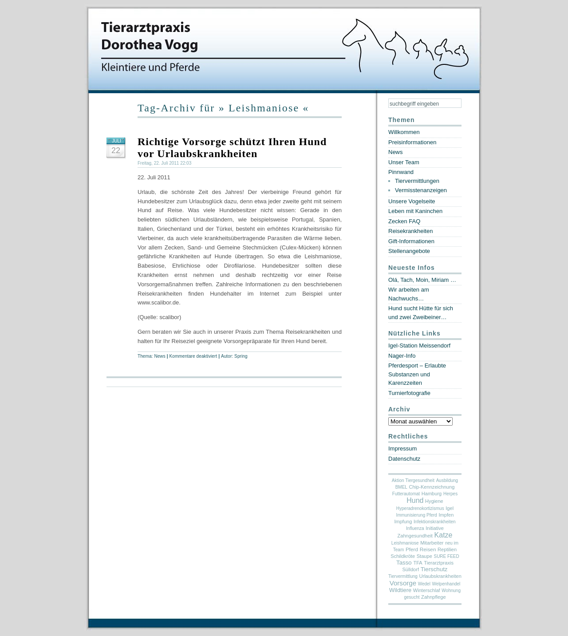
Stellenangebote (409, 251)
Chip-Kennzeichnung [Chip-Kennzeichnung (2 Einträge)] (432, 487)
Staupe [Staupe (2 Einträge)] (424, 556)
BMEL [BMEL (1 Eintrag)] (401, 487)
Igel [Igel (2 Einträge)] (450, 508)
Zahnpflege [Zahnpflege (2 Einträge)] (433, 597)
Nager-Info (401, 355)
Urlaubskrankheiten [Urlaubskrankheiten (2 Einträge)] (440, 576)
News (159, 356)
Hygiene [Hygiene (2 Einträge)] (434, 501)
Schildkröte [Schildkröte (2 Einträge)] (402, 556)
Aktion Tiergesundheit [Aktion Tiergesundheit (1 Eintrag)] (413, 480)
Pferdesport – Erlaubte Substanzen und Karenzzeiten (417, 374)
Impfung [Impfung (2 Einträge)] (403, 521)
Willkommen (404, 132)
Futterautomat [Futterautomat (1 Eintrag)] (406, 493)
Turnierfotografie (409, 393)
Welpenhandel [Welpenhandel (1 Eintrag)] (446, 583)
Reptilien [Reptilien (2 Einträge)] (447, 549)
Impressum (402, 448)
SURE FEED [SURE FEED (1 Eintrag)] (446, 556)
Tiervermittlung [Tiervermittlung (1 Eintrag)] (403, 576)
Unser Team (403, 162)
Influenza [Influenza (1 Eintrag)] (415, 528)
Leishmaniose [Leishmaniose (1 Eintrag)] (405, 543)
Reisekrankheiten (410, 231)
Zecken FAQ (404, 221)
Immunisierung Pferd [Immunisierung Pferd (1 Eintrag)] (416, 515)
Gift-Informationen (411, 241)
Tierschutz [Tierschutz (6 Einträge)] (434, 569)
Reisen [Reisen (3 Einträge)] (428, 549)
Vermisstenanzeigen (421, 190)
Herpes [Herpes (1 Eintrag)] (450, 493)
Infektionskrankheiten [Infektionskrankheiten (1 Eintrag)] (435, 521)
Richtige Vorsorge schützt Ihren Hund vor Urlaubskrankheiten (232, 147)
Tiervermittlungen (417, 181)
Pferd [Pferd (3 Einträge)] (412, 549)
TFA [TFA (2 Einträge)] (417, 562)
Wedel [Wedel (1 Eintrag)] (424, 583)
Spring (241, 356)
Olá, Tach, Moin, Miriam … (422, 280)
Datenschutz (404, 458)
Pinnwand (401, 172)
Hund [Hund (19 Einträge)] (414, 500)
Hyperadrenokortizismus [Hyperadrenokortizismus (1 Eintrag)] (420, 508)
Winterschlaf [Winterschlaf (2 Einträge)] (426, 590)
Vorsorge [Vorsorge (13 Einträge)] (403, 583)
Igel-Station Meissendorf (419, 345)
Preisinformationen (412, 142)
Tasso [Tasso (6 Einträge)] (404, 562)
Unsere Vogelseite (411, 201)
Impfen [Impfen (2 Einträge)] (446, 514)
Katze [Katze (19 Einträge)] (443, 535)
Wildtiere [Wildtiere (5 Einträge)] (400, 590)
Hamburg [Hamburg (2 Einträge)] (432, 493)
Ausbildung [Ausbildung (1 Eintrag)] (447, 480)
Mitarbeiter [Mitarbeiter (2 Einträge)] (431, 542)
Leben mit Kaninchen (415, 211)
